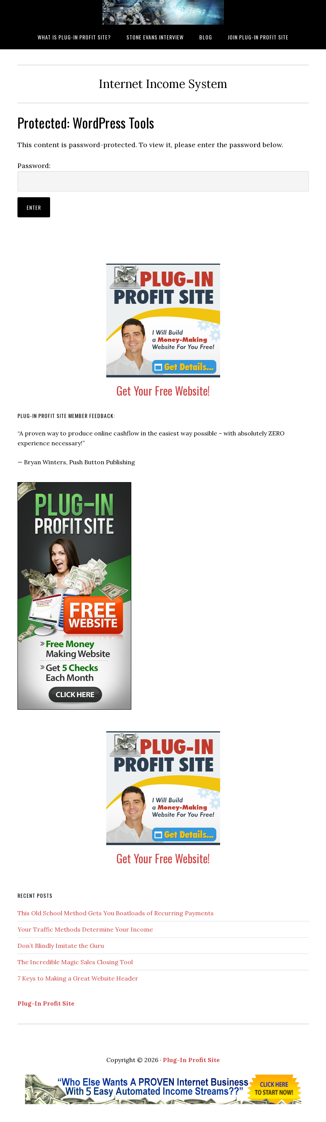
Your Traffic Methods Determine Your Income (85, 929)
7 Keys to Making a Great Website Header (77, 978)
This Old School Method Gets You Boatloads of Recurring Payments (115, 913)
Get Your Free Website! (163, 390)
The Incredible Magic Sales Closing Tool (75, 962)
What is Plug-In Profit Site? (163, 12)
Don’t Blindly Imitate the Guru (60, 945)
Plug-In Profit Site (45, 1003)
